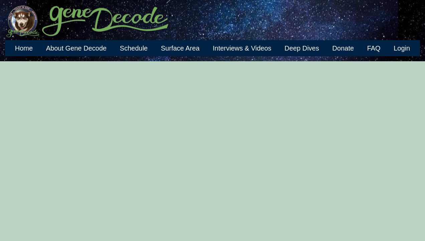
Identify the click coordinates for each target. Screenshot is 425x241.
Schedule (134, 48)
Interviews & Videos (242, 48)
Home (24, 48)
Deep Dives (302, 48)
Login (402, 48)
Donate (343, 48)
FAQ (374, 48)
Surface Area (180, 48)
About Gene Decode (76, 48)
